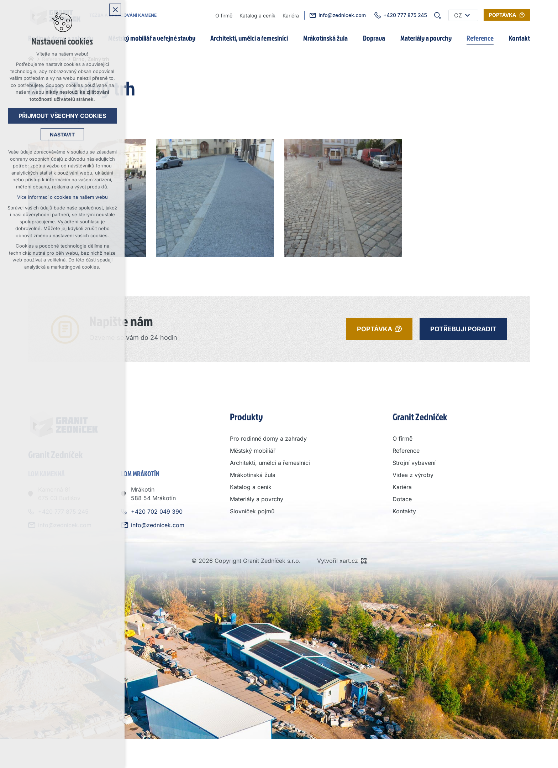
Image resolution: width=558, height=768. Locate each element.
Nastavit (62, 134)
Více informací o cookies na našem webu (62, 197)
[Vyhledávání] (437, 15)
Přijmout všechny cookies (62, 115)
